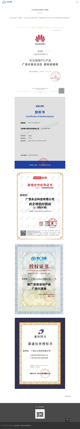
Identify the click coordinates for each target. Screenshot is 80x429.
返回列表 (67, 396)
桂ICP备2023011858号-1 (8, 425)
